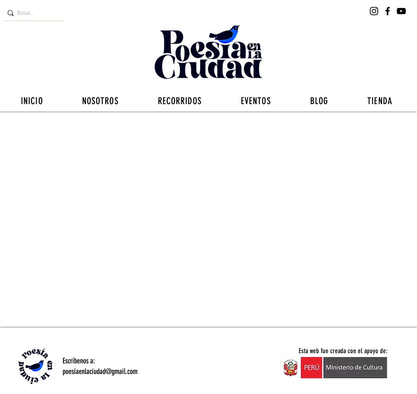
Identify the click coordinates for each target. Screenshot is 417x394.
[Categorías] (20, 128)
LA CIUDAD (243, 128)
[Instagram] (374, 11)
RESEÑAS (70, 128)
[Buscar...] (31, 13)
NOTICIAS (291, 128)
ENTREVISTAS (121, 128)
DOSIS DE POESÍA (184, 128)
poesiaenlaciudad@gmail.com (100, 371)
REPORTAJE (340, 128)
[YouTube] (401, 11)
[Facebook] (387, 11)
